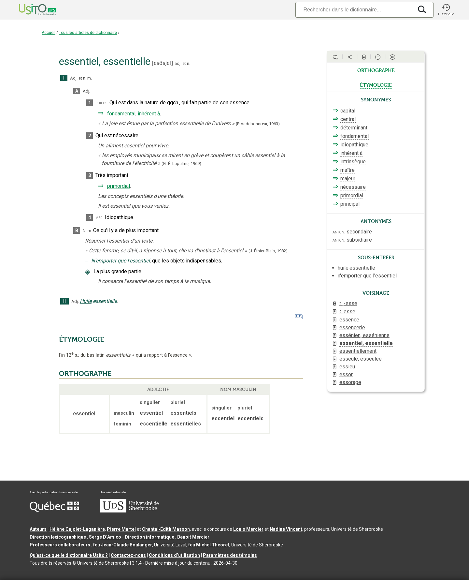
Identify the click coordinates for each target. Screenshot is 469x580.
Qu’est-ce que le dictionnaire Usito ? (69, 555)
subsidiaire (359, 240)
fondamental (121, 114)
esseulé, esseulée (360, 359)
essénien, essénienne (364, 335)
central (348, 119)
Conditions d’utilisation (174, 555)
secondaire (359, 232)
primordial (118, 186)
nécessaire (353, 187)
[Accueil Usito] (30, 10)
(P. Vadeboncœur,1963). (258, 123)
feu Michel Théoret (208, 544)
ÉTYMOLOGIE (81, 339)
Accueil (48, 32)
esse (347, 311)
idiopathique (354, 144)
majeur (347, 178)
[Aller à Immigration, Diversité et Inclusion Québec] (54, 510)
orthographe (376, 70)
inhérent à (351, 153)
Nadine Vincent (286, 529)
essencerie (352, 327)
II (64, 301)
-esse (348, 303)
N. (85, 230)
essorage (350, 382)
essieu (347, 367)
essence (349, 320)
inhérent (147, 114)
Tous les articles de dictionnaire (88, 32)
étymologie (376, 84)
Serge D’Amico (105, 537)
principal (350, 204)
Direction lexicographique (58, 537)
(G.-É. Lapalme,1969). (182, 163)
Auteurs (38, 529)
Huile (86, 301)
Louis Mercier (248, 529)
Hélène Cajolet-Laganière (77, 529)
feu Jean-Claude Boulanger (122, 544)
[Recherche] (354, 9)
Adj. (74, 78)
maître (347, 170)
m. (89, 78)
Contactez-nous (128, 555)
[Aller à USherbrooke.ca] (129, 510)
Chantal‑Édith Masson (166, 529)
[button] (446, 10)
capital (347, 111)
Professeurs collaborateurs (60, 544)
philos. (101, 103)
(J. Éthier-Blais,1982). (269, 250)
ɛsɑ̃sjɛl (162, 63)
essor (346, 374)
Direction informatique (149, 537)
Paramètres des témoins (230, 555)
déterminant (353, 128)
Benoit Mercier (193, 537)
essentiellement (358, 351)
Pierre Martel (121, 529)
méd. (99, 217)
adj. (178, 63)
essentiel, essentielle (366, 343)
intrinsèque (353, 161)
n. (188, 63)
